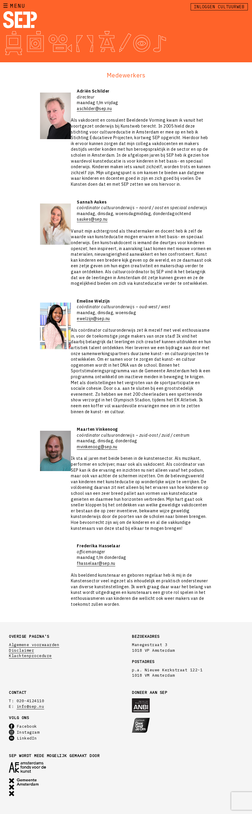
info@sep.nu (30, 706)
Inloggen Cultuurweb (219, 6)
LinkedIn (23, 738)
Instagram (24, 732)
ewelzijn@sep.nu (93, 318)
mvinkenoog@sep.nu (97, 446)
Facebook (23, 726)
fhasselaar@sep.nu (96, 563)
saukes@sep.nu (92, 219)
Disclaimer (21, 650)
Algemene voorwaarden (34, 644)
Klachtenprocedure (30, 655)
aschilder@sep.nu (94, 108)
